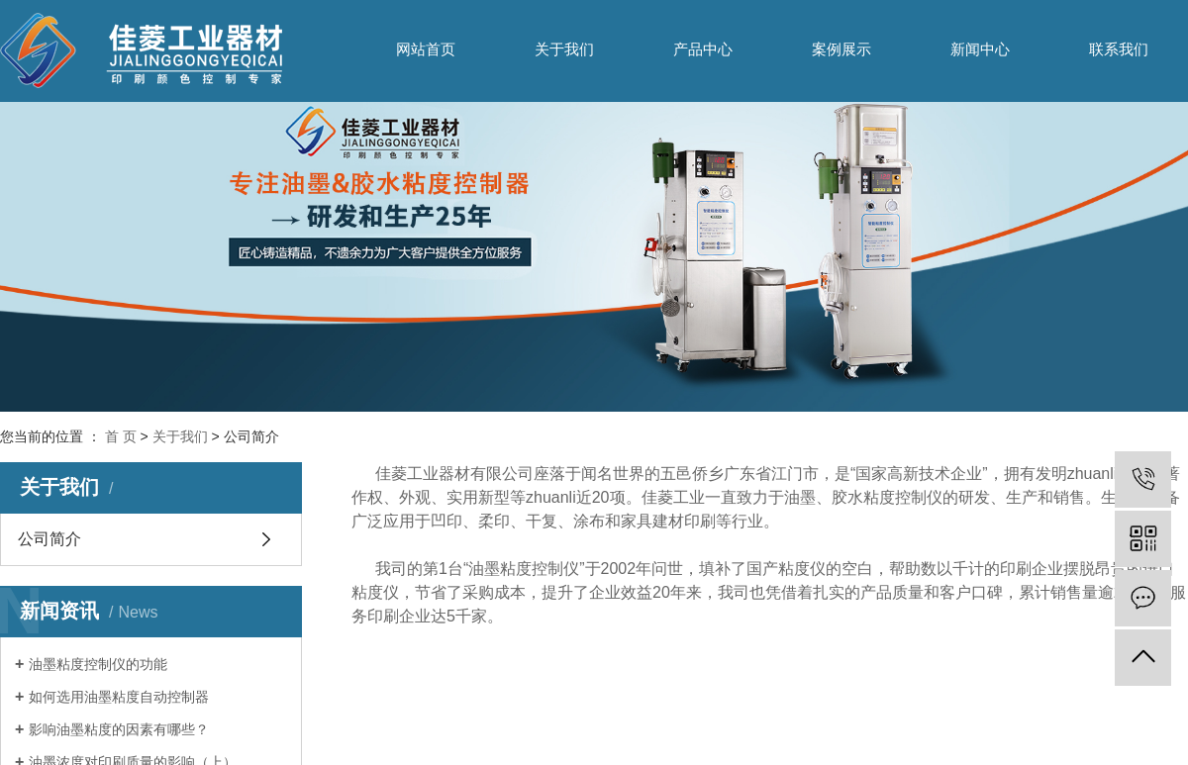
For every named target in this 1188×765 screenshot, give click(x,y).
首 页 (121, 436)
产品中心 (703, 49)
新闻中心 (980, 49)
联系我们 (1118, 49)
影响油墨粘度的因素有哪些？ (119, 729)
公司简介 (49, 538)
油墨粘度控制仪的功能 (98, 664)
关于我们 (564, 49)
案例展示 (841, 49)
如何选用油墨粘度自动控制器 (119, 697)
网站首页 (425, 49)
